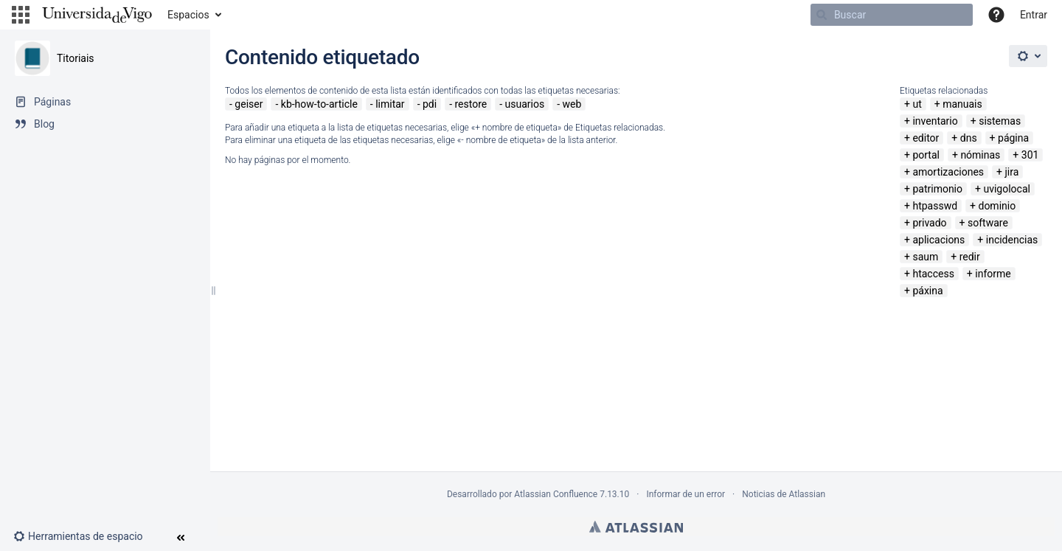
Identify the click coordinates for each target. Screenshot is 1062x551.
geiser (249, 104)
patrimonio (937, 189)
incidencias (1012, 240)
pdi (430, 104)
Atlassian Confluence (555, 494)
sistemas (1000, 121)
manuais (962, 104)
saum (925, 257)
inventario (934, 121)
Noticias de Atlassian (783, 494)
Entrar (1033, 15)
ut (916, 104)
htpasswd (934, 206)
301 (1030, 155)
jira (1011, 172)
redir (969, 257)
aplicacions (938, 240)
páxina (927, 291)
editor (925, 138)
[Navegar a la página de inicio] (97, 15)
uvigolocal (1006, 189)
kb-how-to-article (319, 104)
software (988, 223)
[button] (20, 15)
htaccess (933, 274)
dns (968, 138)
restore (470, 104)
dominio (997, 206)
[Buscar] (892, 15)
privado (929, 223)
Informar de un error (685, 494)
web (572, 104)
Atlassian (636, 526)
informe (992, 274)
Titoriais (75, 58)
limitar (389, 104)
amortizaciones (948, 172)
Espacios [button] (188, 15)
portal (926, 155)
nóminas (980, 155)
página (1013, 138)
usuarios (525, 104)
